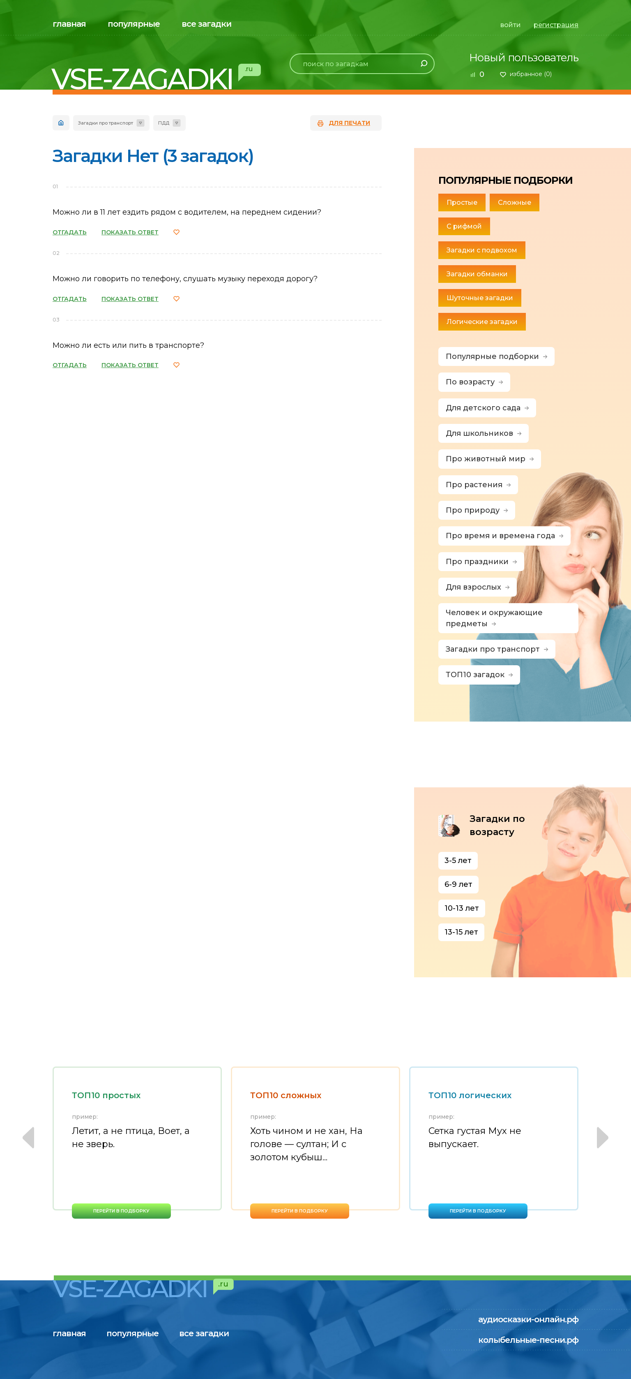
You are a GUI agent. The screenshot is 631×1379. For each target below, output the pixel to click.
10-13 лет (461, 908)
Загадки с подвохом (482, 250)
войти (510, 25)
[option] (137, 1143)
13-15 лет (461, 932)
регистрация (556, 25)
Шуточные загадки (480, 298)
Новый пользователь (523, 57)
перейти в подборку (121, 1211)
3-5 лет (458, 860)
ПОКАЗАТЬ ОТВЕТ (130, 232)
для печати (349, 123)
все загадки (206, 24)
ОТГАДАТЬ (70, 232)
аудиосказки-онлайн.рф (528, 1319)
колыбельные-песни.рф (528, 1340)
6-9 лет (458, 884)
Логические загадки (482, 322)
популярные (134, 24)
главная (69, 24)
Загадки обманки (477, 274)
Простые (462, 202)
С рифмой (464, 226)
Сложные (514, 202)
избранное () (531, 74)
